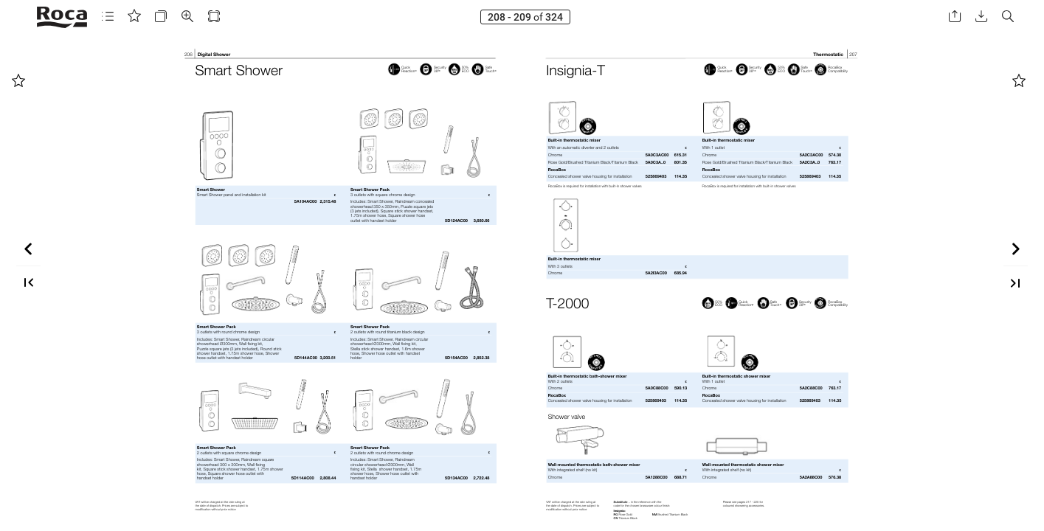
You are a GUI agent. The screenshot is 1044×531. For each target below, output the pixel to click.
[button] (107, 16)
